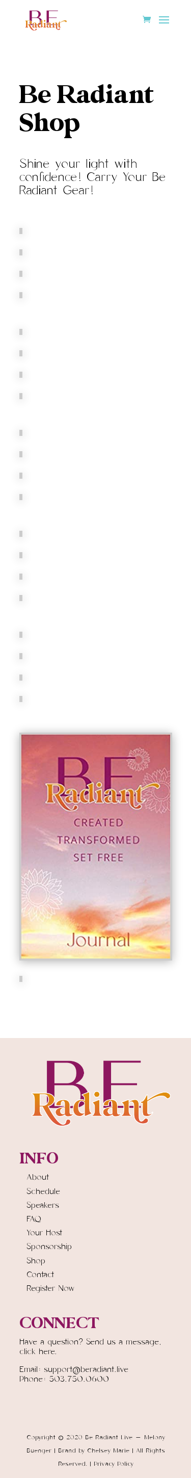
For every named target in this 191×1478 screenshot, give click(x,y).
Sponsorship (49, 1246)
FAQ (33, 1219)
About (37, 1177)
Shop (35, 1261)
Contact (40, 1274)
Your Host (44, 1233)
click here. (38, 1351)
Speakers (42, 1205)
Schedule (43, 1191)
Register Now (50, 1288)
